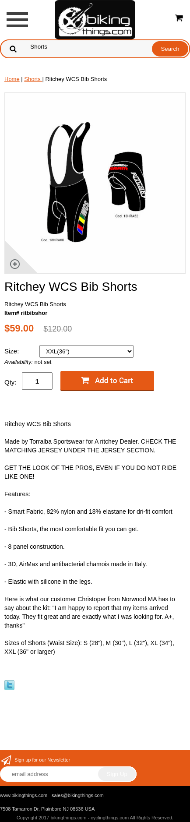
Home (12, 79)
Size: (12, 351)
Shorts (33, 79)
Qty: (10, 382)
